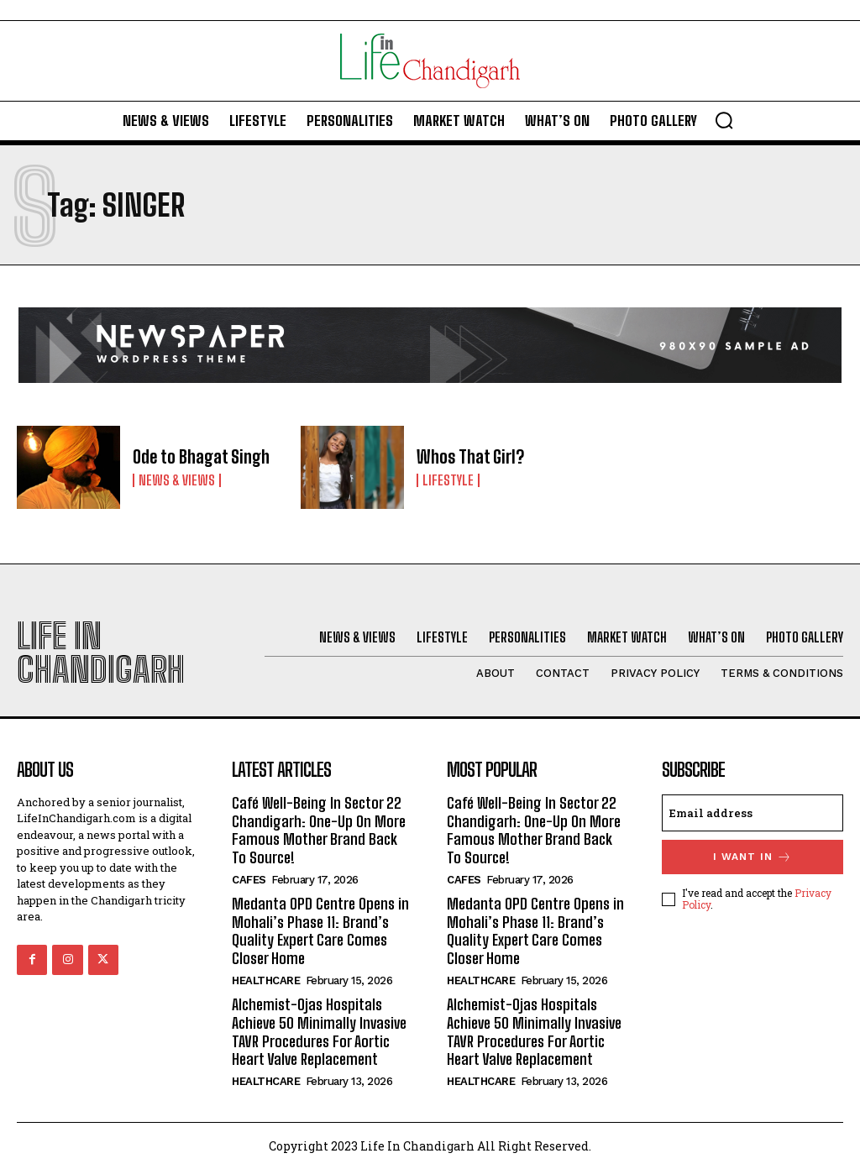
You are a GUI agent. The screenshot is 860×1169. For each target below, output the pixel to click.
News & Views (177, 479)
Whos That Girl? (470, 457)
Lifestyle (448, 479)
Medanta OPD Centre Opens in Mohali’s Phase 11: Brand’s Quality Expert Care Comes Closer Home (319, 930)
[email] (752, 812)
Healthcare (266, 978)
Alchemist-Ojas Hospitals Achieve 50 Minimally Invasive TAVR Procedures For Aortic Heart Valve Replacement (319, 1030)
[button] (724, 120)
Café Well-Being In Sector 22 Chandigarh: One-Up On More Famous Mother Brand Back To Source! (322, 830)
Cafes (249, 879)
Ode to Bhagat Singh (201, 457)
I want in (752, 857)
